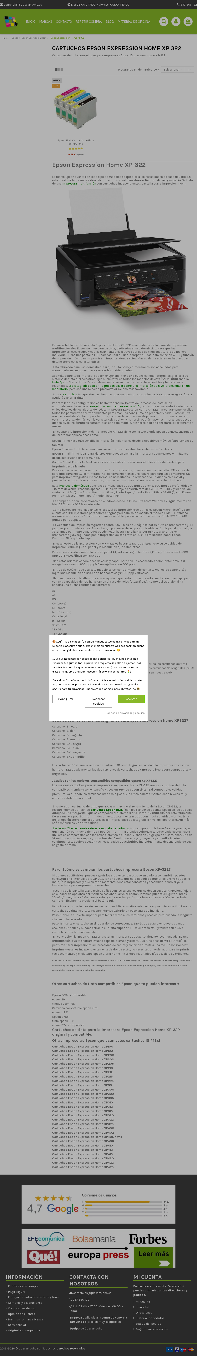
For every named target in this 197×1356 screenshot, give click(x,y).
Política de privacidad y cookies (125, 713)
